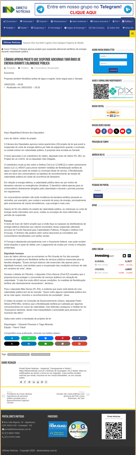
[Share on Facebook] (79, 338)
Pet (115, 21)
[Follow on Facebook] (104, 131)
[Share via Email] (45, 344)
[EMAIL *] (113, 63)
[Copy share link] (62, 344)
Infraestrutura (58, 21)
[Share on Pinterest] (62, 338)
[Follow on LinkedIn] (128, 131)
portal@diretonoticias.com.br (16, 429)
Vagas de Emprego (74, 28)
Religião (8, 28)
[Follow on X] (116, 131)
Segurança (37, 28)
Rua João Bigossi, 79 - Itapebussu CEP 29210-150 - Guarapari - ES (18, 424)
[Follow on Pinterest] (98, 131)
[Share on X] (12, 344)
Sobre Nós (113, 28)
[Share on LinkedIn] (29, 344)
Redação (11, 68)
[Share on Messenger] (45, 338)
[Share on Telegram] (12, 338)
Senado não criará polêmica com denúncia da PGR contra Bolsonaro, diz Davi (71, 395)
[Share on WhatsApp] (29, 338)
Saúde (22, 28)
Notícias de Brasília (40, 354)
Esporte (42, 21)
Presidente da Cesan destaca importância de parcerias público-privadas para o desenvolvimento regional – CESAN (21, 397)
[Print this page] (79, 344)
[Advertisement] (45, 111)
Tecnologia (54, 28)
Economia (9, 21)
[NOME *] (113, 56)
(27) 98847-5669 (11, 433)
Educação (26, 21)
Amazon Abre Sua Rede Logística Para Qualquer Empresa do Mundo (53, 43)
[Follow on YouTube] (122, 131)
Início (5, 49)
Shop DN (128, 28)
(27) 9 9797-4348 (11, 437)
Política (126, 21)
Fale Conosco (96, 28)
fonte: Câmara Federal (19, 354)
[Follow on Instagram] (110, 131)
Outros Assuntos (99, 21)
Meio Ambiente (78, 21)
